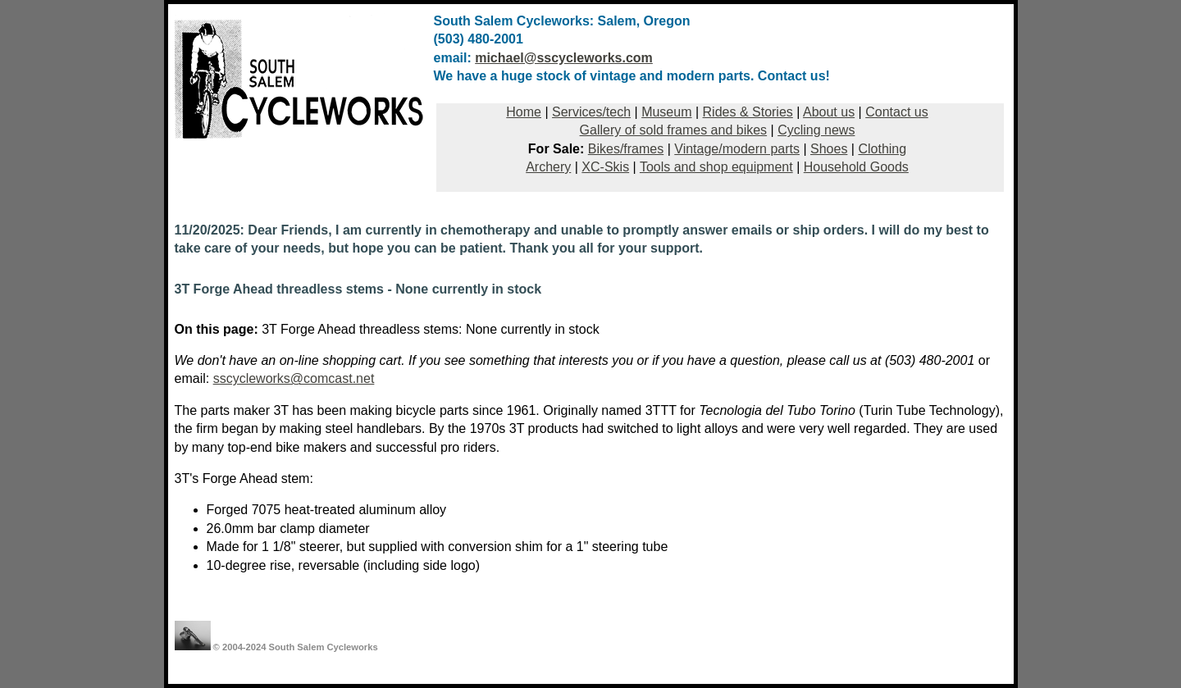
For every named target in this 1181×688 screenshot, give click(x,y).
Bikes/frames (625, 149)
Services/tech (591, 112)
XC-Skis (605, 167)
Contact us (896, 112)
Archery (548, 167)
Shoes (828, 149)
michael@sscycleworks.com (564, 58)
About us (829, 112)
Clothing (882, 149)
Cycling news (816, 130)
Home (523, 112)
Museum (666, 112)
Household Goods (856, 167)
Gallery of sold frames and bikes (674, 130)
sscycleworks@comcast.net (294, 378)
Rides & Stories (748, 112)
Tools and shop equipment (716, 167)
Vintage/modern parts (737, 149)
